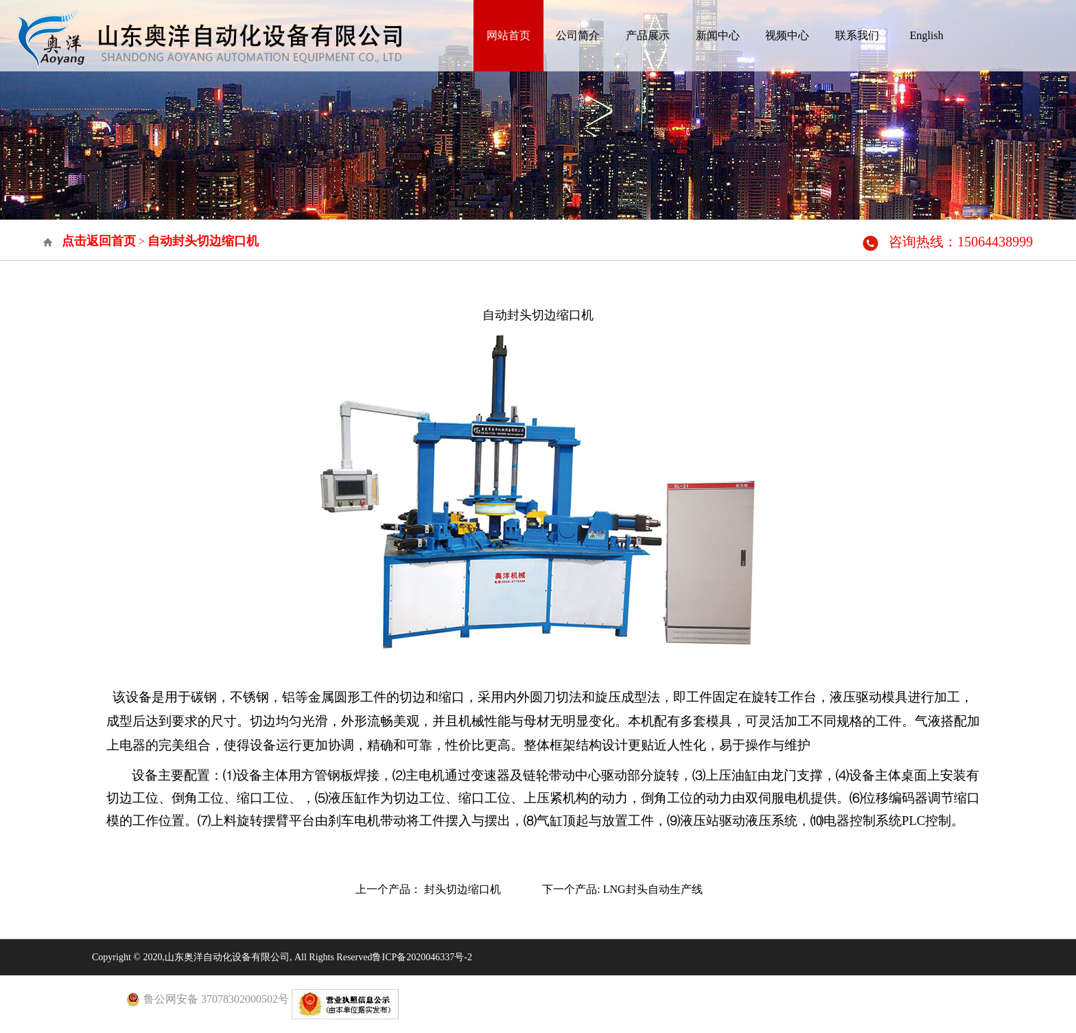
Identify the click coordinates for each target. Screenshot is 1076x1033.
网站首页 (508, 35)
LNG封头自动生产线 (653, 889)
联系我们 (857, 35)
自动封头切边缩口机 (203, 241)
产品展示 (648, 35)
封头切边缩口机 (462, 889)
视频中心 (787, 35)
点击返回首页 (99, 241)
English (927, 35)
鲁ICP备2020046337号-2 (421, 957)
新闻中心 (718, 35)
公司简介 (578, 35)
